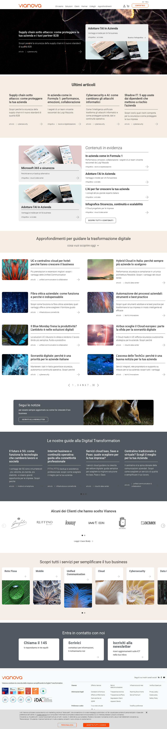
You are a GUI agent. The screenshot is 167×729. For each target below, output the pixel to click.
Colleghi (93, 6)
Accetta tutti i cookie (96, 725)
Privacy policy (154, 692)
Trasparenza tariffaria (117, 695)
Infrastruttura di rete (136, 685)
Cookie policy (154, 695)
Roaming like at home (137, 692)
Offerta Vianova (96, 685)
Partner (84, 6)
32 (93, 385)
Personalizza (67, 725)
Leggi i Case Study (82, 541)
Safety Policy (154, 698)
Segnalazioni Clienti (117, 698)
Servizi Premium (135, 695)
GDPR (93, 701)
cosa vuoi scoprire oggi (81, 245)
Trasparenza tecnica (117, 692)
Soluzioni (69, 6)
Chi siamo (59, 6)
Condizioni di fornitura (98, 692)
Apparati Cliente (116, 701)
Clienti (76, 6)
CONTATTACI (140, 6)
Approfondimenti (105, 6)
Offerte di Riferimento (98, 695)
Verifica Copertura (155, 685)
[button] (81, 494)
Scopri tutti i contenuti (100, 220)
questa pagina (41, 715)
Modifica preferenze (136, 706)
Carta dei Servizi (96, 698)
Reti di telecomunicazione (116, 686)
